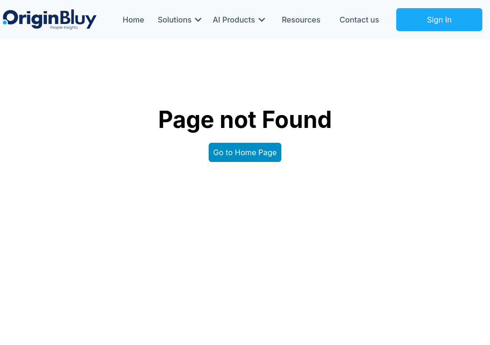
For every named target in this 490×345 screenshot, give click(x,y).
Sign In (439, 19)
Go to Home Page (245, 152)
